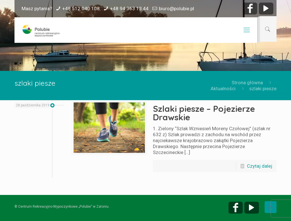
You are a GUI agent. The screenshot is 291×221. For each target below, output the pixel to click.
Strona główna (247, 82)
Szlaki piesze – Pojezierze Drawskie (204, 113)
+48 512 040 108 (81, 8)
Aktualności (223, 88)
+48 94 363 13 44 (129, 8)
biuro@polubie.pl (176, 8)
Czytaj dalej (259, 166)
